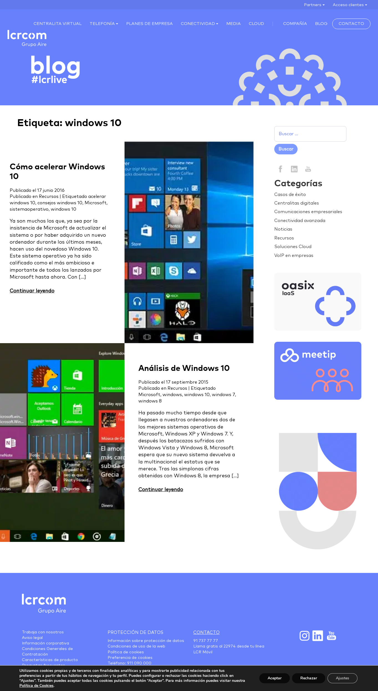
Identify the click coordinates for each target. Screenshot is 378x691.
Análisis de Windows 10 (184, 368)
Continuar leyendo (32, 291)
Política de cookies (126, 652)
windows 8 (150, 401)
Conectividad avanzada (299, 220)
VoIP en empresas (293, 255)
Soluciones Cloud (292, 246)
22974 (230, 646)
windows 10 (63, 209)
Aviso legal (32, 638)
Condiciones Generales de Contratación (47, 651)
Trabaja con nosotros (43, 632)
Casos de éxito (290, 194)
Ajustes (342, 678)
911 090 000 (139, 663)
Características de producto (50, 660)
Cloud (256, 24)
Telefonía (102, 24)
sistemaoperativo (29, 209)
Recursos (49, 196)
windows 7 (223, 394)
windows (172, 394)
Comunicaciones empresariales (308, 212)
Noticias (283, 229)
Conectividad (198, 24)
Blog (321, 24)
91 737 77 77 (205, 641)
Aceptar (274, 678)
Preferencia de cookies (130, 658)
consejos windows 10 (59, 203)
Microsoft (95, 203)
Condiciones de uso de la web (136, 646)
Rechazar (308, 678)
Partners (312, 5)
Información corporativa (45, 643)
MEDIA (233, 24)
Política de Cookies (36, 685)
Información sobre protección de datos (146, 641)
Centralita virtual (58, 24)
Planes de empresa (149, 24)
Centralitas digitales (296, 203)
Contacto (351, 24)
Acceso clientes (348, 5)
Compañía (295, 24)
